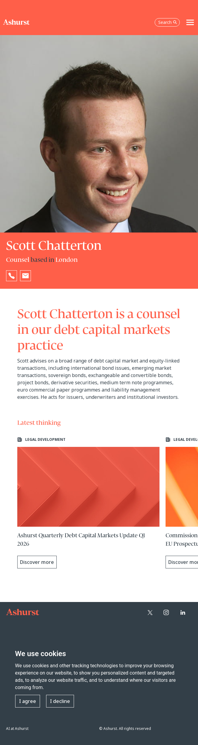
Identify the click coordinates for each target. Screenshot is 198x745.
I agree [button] (27, 701)
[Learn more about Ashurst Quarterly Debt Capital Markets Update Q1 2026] (88, 502)
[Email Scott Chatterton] (25, 275)
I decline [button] (60, 701)
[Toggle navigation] (190, 22)
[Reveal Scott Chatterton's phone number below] (11, 275)
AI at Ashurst (17, 728)
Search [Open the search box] (167, 22)
